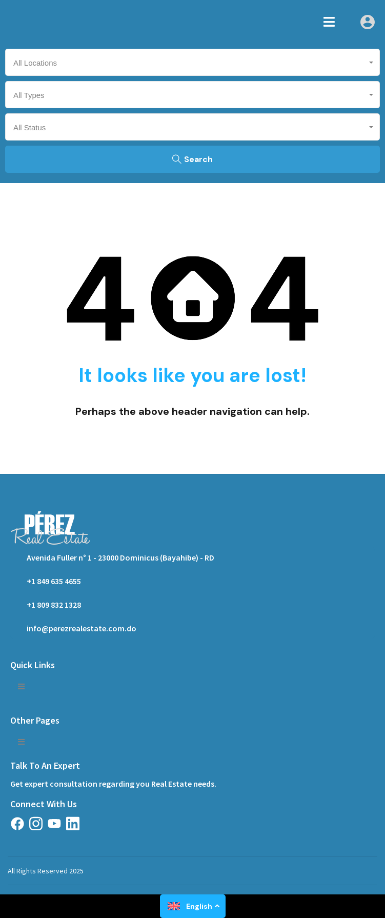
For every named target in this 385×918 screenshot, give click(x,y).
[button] (329, 21)
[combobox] (192, 62)
